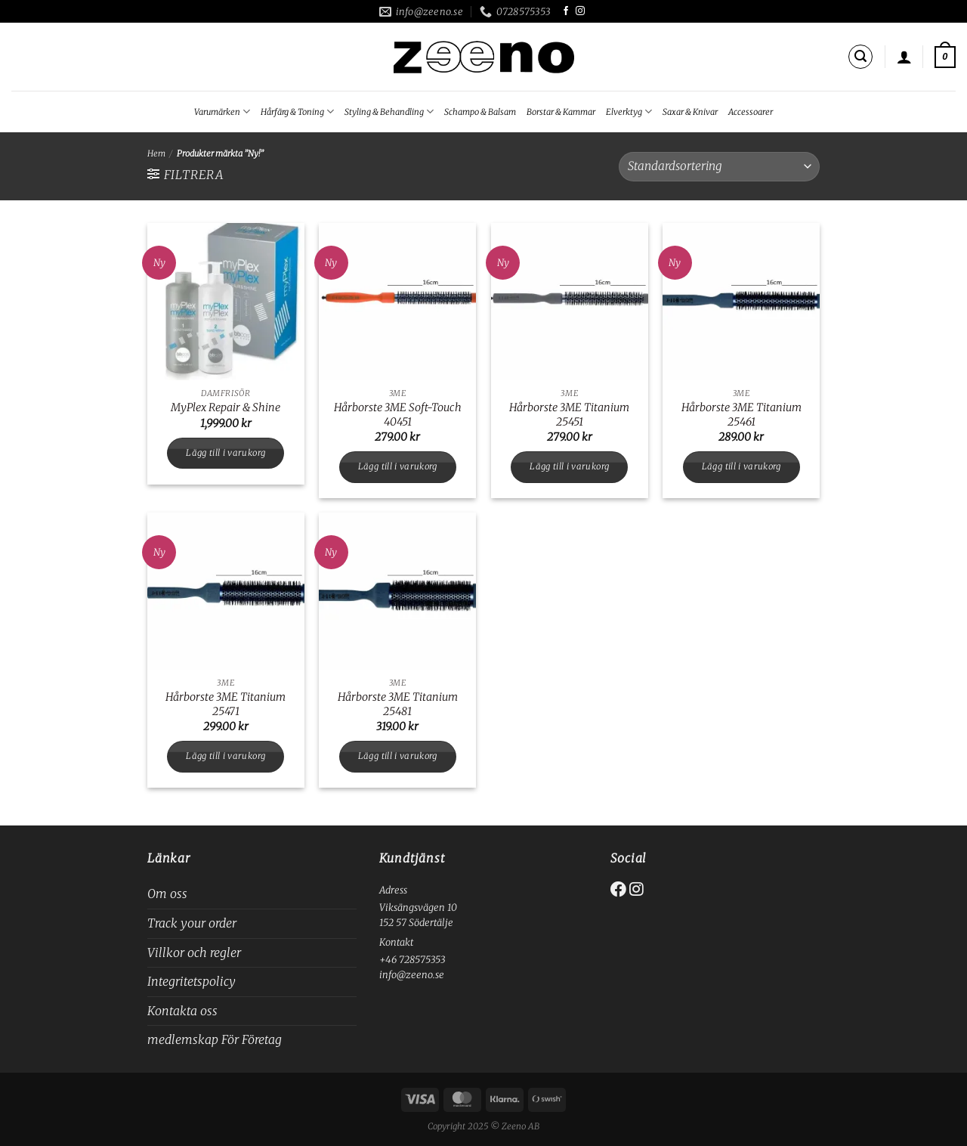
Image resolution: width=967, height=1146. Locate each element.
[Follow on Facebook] (565, 11)
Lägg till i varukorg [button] (225, 453)
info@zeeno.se (411, 974)
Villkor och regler (194, 952)
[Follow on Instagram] (580, 11)
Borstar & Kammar (561, 112)
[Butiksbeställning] (719, 166)
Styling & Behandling (389, 111)
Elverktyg (629, 111)
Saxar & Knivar (690, 112)
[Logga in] (904, 56)
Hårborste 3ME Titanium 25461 (741, 415)
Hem (156, 153)
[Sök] (860, 57)
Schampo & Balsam (480, 112)
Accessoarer (750, 112)
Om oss (167, 893)
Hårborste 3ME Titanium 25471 (225, 704)
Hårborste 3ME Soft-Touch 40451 (398, 415)
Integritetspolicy (191, 981)
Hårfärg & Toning (297, 111)
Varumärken (222, 111)
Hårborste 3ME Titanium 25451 (569, 415)
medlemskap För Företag (214, 1039)
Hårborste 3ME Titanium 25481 (398, 704)
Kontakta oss (182, 1010)
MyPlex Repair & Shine (225, 407)
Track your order (191, 923)
